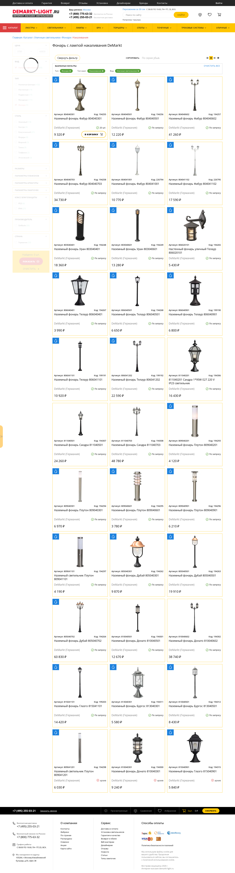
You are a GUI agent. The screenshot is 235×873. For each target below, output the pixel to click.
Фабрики (65, 832)
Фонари (66, 37)
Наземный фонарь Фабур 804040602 (192, 118)
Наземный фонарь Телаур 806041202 (136, 379)
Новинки (65, 842)
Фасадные (25, 100)
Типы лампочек (108, 858)
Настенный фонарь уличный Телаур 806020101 (192, 250)
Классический (26, 132)
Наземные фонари (29, 84)
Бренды (143, 3)
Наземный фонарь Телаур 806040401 (78, 314)
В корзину (94, 134)
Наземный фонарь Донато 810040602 (193, 640)
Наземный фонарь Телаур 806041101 (78, 379)
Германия (24, 242)
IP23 (21, 203)
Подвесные (25, 94)
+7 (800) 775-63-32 (91, 13)
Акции (63, 845)
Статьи (104, 855)
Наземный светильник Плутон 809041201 (74, 773)
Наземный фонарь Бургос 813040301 (136, 706)
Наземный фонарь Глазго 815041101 (78, 706)
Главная (17, 37)
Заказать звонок (48, 810)
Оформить (210, 811)
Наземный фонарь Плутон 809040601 (136, 510)
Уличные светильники (47, 37)
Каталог (10, 28)
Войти (219, 3)
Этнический (25, 157)
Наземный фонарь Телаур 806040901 (193, 314)
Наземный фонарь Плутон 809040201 (193, 445)
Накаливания (96, 71)
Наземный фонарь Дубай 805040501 (192, 575)
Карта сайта (66, 848)
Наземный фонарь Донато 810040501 (136, 640)
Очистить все (212, 66)
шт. (187, 811)
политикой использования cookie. (159, 859)
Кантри (23, 127)
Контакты (162, 3)
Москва (87, 10)
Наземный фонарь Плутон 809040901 (193, 510)
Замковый (24, 122)
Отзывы (83, 3)
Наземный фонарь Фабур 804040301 (78, 118)
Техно (22, 147)
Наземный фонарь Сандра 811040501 (78, 445)
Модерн (23, 137)
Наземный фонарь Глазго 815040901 (193, 771)
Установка (102, 3)
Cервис (106, 823)
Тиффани (24, 152)
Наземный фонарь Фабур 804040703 (78, 183)
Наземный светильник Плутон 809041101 (74, 577)
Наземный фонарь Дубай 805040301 (135, 575)
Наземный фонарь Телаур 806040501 (136, 314)
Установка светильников (112, 832)
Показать (31, 261)
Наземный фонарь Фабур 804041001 (135, 183)
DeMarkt (24, 225)
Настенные (25, 89)
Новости (105, 851)
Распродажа (66, 838)
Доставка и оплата (23, 3)
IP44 (22, 208)
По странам (66, 835)
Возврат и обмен (109, 838)
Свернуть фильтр (67, 58)
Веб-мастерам (107, 842)
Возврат (65, 3)
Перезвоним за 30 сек (134, 9)
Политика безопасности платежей (157, 845)
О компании (69, 823)
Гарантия (47, 3)
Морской (23, 142)
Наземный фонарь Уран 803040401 (77, 249)
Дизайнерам (123, 3)
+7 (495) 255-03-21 (91, 17)
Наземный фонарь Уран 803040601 (134, 249)
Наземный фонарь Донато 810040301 (136, 771)
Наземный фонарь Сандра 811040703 (136, 445)
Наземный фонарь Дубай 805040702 (77, 640)
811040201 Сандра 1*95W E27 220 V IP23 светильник (192, 381)
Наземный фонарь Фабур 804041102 (192, 183)
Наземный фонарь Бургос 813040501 (193, 706)
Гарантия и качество (110, 835)
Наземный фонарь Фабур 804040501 (135, 118)
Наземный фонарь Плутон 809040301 (78, 510)
